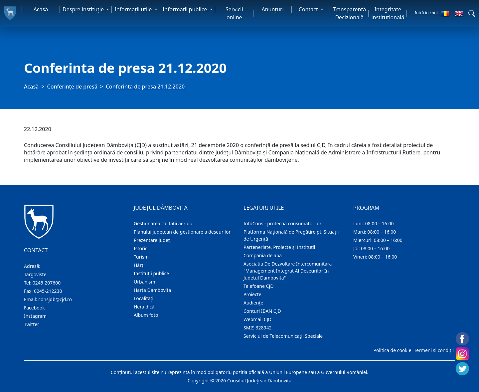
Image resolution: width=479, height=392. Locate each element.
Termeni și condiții (434, 350)
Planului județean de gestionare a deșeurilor (182, 232)
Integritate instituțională (387, 13)
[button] (471, 13)
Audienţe (253, 302)
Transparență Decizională (349, 13)
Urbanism (144, 282)
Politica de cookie (392, 350)
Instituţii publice (151, 273)
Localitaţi (143, 298)
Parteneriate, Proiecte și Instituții (279, 247)
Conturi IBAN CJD (262, 311)
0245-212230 (48, 291)
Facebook (34, 307)
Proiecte (252, 294)
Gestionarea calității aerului (164, 223)
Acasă (41, 9)
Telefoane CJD (258, 286)
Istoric (140, 248)
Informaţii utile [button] (133, 9)
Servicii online (234, 13)
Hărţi (139, 265)
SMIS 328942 (257, 327)
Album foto (146, 315)
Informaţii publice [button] (186, 9)
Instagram (35, 316)
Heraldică (144, 306)
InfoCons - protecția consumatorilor (282, 223)
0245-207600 (47, 283)
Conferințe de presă (72, 86)
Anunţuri (272, 9)
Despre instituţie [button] (84, 9)
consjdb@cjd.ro (55, 299)
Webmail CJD (257, 319)
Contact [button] (309, 9)
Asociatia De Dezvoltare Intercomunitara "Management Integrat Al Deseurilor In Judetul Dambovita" (287, 271)
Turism (141, 257)
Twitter (31, 324)
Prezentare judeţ (152, 240)
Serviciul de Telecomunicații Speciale (283, 336)
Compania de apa (262, 255)
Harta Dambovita (152, 290)
